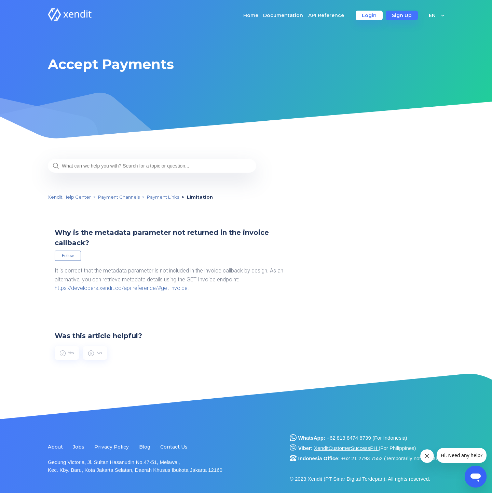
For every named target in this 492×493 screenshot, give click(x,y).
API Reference (326, 15)
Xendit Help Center (69, 197)
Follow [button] (68, 255)
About (55, 447)
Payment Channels (119, 197)
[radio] (67, 352)
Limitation (200, 197)
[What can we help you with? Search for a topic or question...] (152, 166)
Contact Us (174, 447)
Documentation (283, 15)
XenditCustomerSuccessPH (346, 448)
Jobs (78, 447)
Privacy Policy (111, 447)
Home (250, 15)
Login (369, 15)
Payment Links (163, 197)
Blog (144, 447)
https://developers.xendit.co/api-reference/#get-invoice (121, 288)
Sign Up (402, 15)
